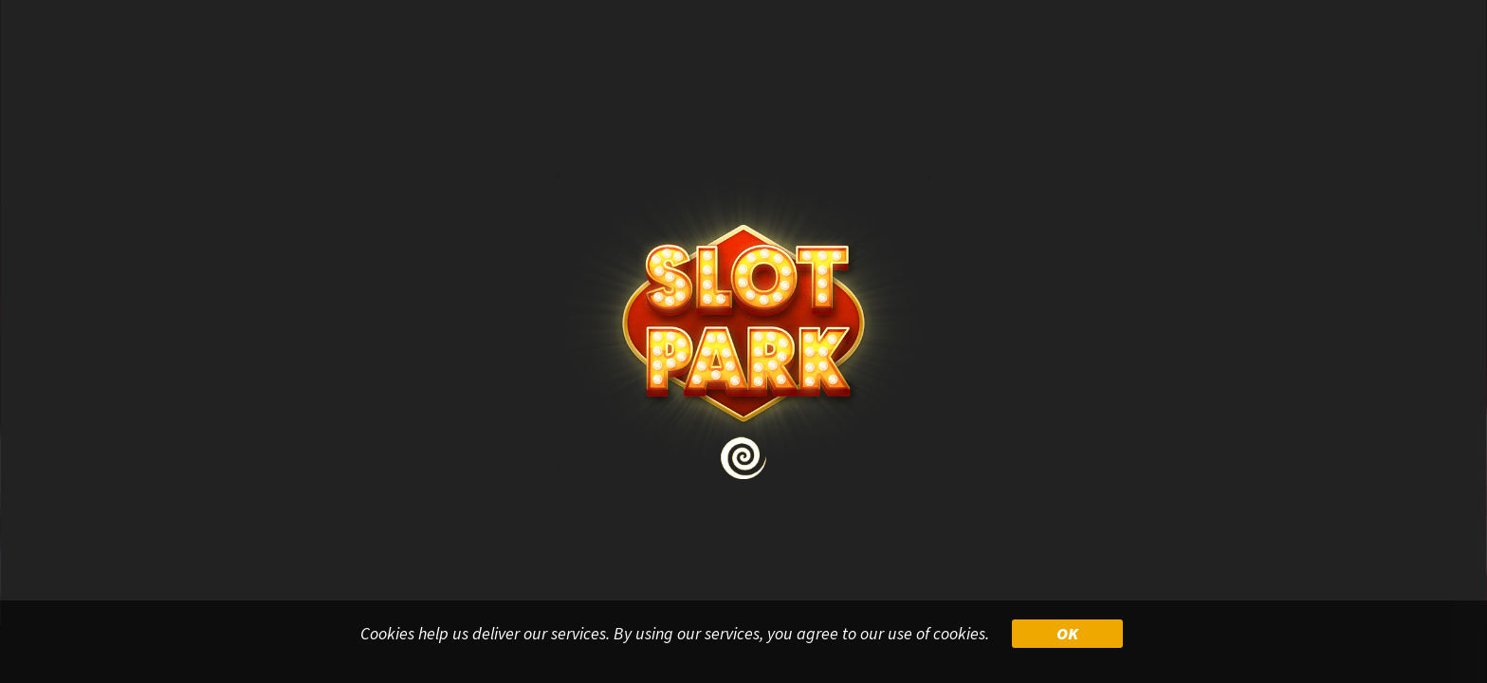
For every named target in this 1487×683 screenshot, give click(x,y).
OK (1067, 633)
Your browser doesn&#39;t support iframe (743, 341)
